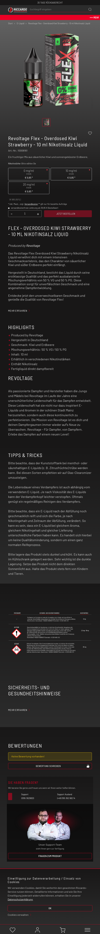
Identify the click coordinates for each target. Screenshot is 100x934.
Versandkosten (31, 204)
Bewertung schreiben (63, 766)
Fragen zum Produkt (50, 855)
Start (10, 23)
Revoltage (33, 245)
